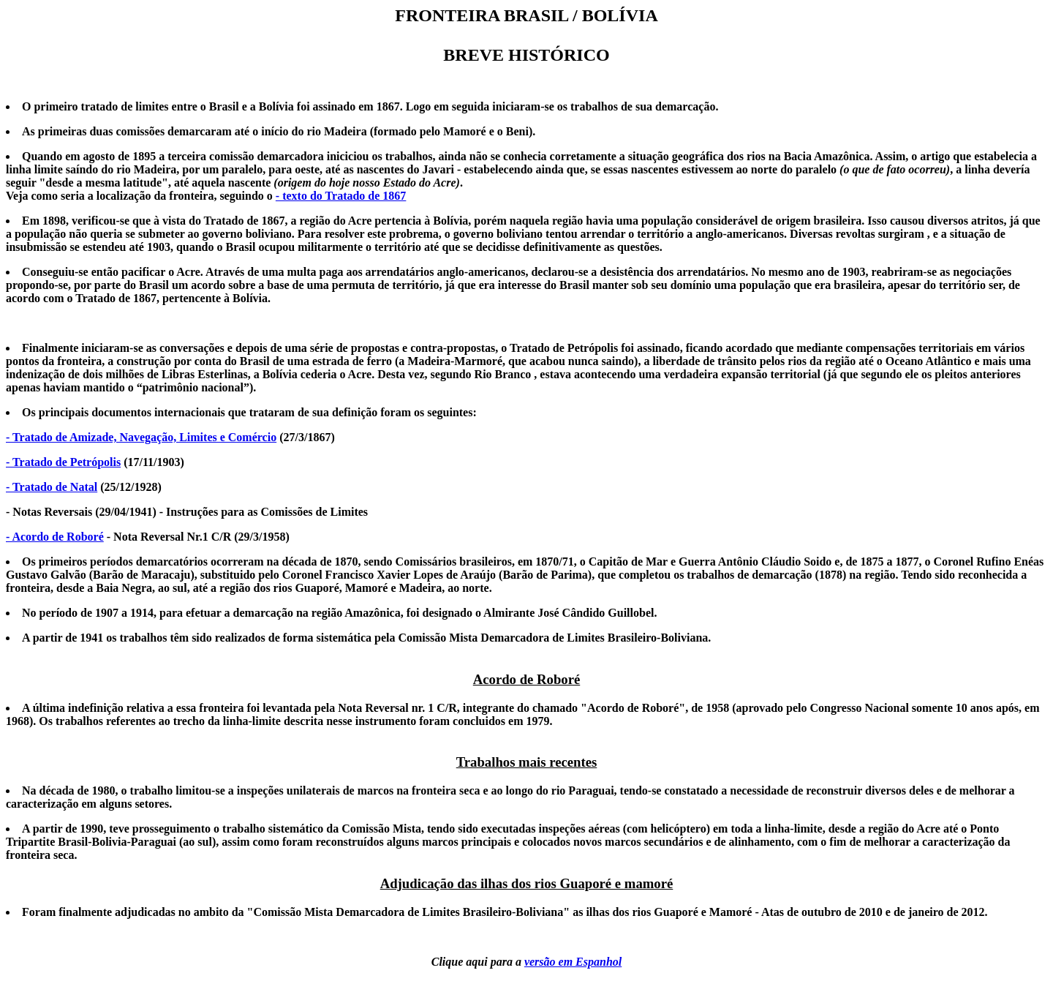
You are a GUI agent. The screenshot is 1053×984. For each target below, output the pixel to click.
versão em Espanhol (573, 961)
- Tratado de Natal (51, 487)
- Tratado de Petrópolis (63, 462)
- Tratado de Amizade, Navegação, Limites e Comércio (141, 437)
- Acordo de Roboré (55, 536)
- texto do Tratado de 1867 (341, 195)
